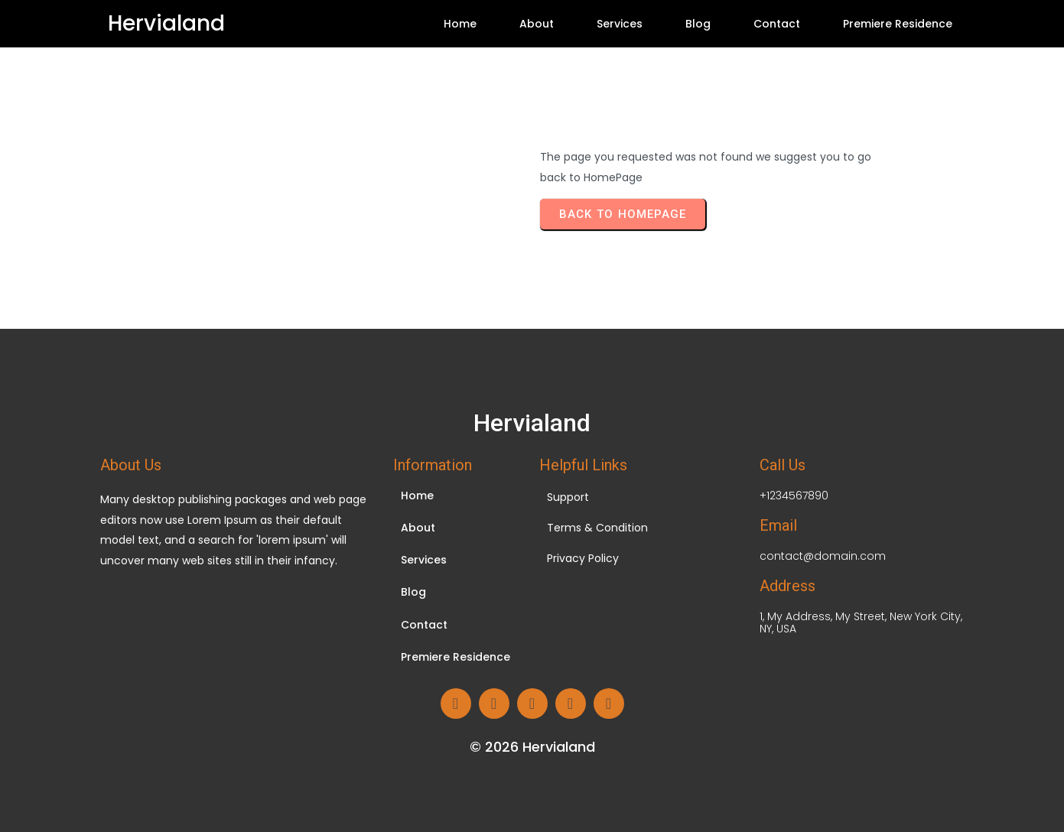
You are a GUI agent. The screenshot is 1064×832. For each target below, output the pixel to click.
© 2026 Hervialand (532, 746)
